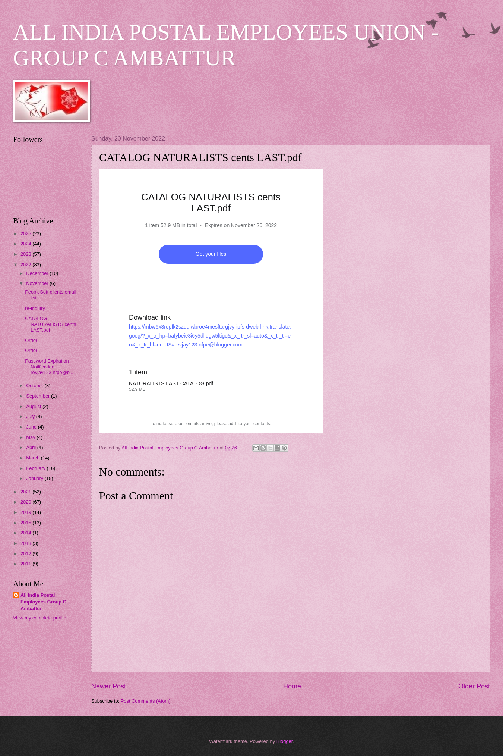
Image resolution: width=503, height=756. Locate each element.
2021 (26, 492)
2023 (26, 254)
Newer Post (108, 686)
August (34, 406)
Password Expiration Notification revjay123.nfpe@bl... (50, 366)
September (38, 396)
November (38, 283)
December (38, 273)
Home (292, 686)
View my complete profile (39, 618)
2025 (26, 233)
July (31, 416)
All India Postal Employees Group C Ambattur (43, 601)
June (32, 427)
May (31, 437)
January (35, 478)
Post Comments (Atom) (146, 701)
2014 (26, 533)
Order (31, 340)
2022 (26, 264)
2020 (26, 502)
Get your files (211, 254)
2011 (26, 564)
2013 (26, 543)
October (35, 385)
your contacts (256, 423)
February (36, 468)
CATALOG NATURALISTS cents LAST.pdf (50, 324)
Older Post (474, 686)
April (31, 447)
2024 (26, 244)
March (33, 458)
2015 (26, 523)
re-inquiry (35, 308)
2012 (26, 553)
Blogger (284, 741)
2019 (26, 512)
